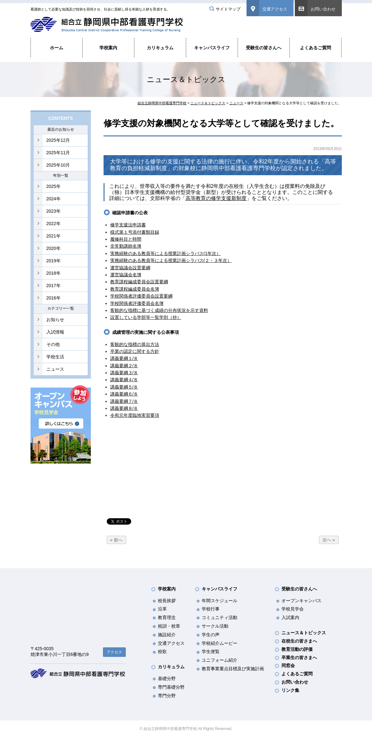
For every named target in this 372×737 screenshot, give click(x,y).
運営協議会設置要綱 (130, 267)
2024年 (53, 198)
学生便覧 (211, 651)
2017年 (53, 285)
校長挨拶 (167, 600)
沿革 (162, 608)
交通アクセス (274, 9)
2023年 (53, 211)
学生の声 (211, 634)
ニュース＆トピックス (207, 103)
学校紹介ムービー (219, 643)
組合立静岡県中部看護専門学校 (162, 103)
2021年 (53, 235)
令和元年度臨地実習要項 (134, 415)
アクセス (114, 652)
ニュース (55, 369)
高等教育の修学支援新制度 (216, 198)
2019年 (53, 260)
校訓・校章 (169, 626)
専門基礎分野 (171, 687)
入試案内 (290, 617)
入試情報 (55, 331)
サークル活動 (215, 626)
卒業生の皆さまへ (299, 657)
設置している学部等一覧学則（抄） (145, 317)
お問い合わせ (323, 9)
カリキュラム (160, 47)
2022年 (53, 223)
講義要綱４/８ (124, 379)
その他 (53, 344)
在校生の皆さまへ (299, 641)
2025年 (53, 186)
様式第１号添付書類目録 (134, 232)
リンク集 (290, 690)
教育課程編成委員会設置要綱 (139, 281)
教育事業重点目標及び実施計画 (233, 668)
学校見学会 (292, 608)
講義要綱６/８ (124, 393)
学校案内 (108, 47)
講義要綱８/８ (124, 408)
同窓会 (288, 665)
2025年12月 (58, 140)
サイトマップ (228, 9)
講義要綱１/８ (124, 358)
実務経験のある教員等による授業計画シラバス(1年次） (165, 253)
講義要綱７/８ (124, 401)
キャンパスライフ (212, 47)
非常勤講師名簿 (125, 246)
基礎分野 (167, 678)
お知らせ (55, 319)
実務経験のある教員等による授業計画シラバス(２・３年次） (171, 260)
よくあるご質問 (315, 47)
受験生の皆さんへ (263, 47)
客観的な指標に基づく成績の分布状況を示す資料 (159, 310)
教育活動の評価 (297, 649)
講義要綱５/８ (124, 386)
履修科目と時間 (125, 239)
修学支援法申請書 (128, 224)
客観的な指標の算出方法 (134, 344)
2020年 (53, 248)
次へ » (328, 539)
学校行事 (211, 608)
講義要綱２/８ (124, 365)
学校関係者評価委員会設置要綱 (141, 296)
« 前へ (116, 539)
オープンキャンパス (301, 600)
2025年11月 (58, 152)
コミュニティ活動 (219, 617)
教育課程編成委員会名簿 (134, 289)
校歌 (162, 651)
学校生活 (55, 356)
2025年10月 (58, 165)
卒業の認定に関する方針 (134, 351)
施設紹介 (167, 634)
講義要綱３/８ (124, 372)
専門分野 (167, 695)
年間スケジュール (219, 600)
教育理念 (167, 617)
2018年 (53, 273)
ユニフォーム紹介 (219, 660)
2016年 (53, 297)
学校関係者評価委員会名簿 (137, 303)
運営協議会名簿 (125, 274)
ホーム (56, 47)
